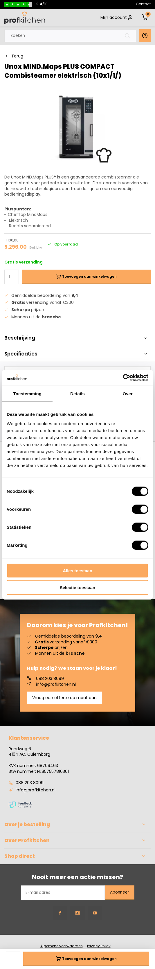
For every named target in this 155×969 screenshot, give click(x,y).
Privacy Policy (99, 946)
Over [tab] (127, 393)
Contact (143, 3)
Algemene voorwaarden (61, 946)
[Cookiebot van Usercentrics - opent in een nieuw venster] (123, 377)
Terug (13, 56)
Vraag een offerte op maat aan (64, 698)
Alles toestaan (77, 570)
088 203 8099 (45, 679)
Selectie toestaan (77, 587)
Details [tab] (77, 393)
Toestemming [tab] (27, 393)
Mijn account (116, 18)
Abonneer (119, 892)
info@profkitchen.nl (51, 684)
